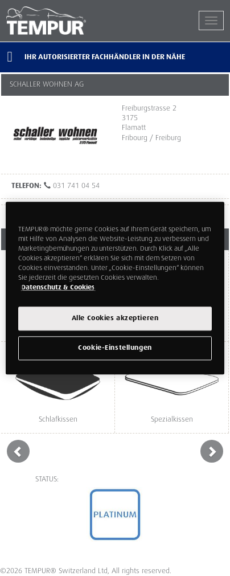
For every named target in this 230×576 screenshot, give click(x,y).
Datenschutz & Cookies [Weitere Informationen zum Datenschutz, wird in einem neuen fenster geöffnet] (58, 287)
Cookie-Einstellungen (114, 348)
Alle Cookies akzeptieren (115, 318)
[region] (115, 288)
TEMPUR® (60, 20)
